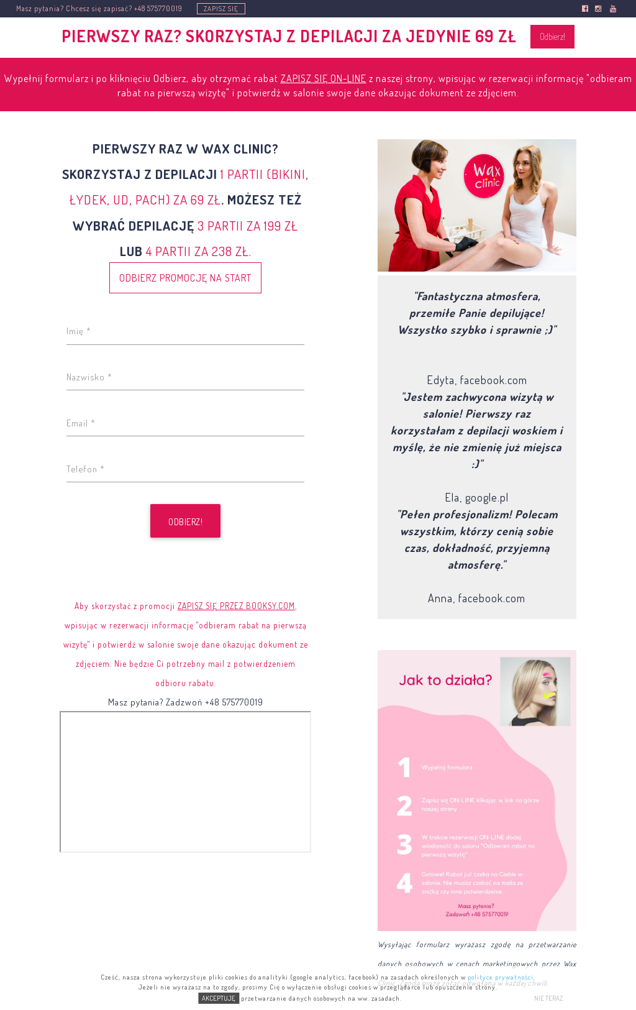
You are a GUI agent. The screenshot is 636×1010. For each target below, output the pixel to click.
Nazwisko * (89, 376)
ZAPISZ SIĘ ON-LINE (323, 78)
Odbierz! (552, 36)
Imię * (78, 330)
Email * (81, 422)
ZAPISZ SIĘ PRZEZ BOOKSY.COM (236, 605)
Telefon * (85, 468)
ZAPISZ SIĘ (221, 8)
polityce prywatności (501, 977)
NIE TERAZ (548, 998)
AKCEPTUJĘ (218, 998)
